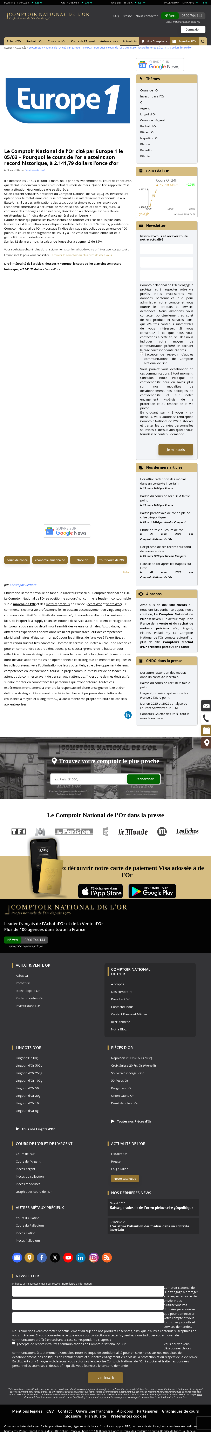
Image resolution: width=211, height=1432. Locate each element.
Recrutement (120, 1022)
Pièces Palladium (28, 1240)
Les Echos (187, 832)
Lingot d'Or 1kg (27, 1058)
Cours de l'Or (57, 41)
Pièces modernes (28, 1184)
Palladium (147, 150)
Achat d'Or (14, 41)
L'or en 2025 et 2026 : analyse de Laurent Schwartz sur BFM (163, 705)
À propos (117, 984)
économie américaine (50, 560)
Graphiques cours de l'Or (34, 1191)
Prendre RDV (184, 41)
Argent (145, 108)
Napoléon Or (149, 138)
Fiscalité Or (119, 1154)
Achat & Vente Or (33, 965)
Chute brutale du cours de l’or (161, 530)
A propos (154, 594)
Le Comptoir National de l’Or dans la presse (105, 815)
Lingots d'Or (28, 1047)
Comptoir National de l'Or (110, 593)
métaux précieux (58, 604)
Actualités (130, 41)
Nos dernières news (131, 1192)
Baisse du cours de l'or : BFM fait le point (165, 685)
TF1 (19, 832)
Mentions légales (27, 1411)
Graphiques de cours (180, 1411)
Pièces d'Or (122, 1047)
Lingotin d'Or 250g (29, 1073)
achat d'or (95, 604)
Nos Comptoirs (154, 41)
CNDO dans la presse (164, 660)
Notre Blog (119, 1029)
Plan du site (95, 1416)
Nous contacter (147, 16)
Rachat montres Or (29, 998)
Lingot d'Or (148, 114)
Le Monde (132, 832)
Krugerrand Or (121, 1088)
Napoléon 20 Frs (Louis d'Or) (131, 1058)
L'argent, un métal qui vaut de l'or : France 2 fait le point (165, 695)
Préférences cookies (129, 1416)
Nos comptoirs (121, 991)
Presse (127, 16)
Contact (65, 1411)
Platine (145, 144)
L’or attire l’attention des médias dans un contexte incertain (163, 481)
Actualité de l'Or (128, 1143)
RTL (162, 832)
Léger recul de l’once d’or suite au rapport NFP (101, 1426)
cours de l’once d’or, (117, 181)
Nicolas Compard (174, 522)
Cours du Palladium (30, 1225)
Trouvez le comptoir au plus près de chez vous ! (82, 255)
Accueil (8, 47)
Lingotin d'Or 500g (29, 1065)
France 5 (105, 832)
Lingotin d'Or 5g (27, 1110)
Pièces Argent (25, 1169)
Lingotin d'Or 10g (28, 1103)
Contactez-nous (122, 1007)
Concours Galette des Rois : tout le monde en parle (164, 716)
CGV (50, 1411)
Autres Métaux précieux (40, 1207)
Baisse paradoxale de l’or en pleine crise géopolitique (165, 515)
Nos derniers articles (164, 467)
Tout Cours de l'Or (111, 560)
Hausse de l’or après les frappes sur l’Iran (165, 566)
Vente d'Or (92, 923)
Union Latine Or (122, 1095)
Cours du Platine (27, 1218)
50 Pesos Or (119, 1080)
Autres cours (109, 41)
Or (142, 102)
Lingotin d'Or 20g (28, 1095)
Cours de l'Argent (83, 41)
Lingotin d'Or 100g (29, 1080)
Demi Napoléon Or (124, 1103)
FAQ (116, 16)
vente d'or (113, 604)
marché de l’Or (24, 604)
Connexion (193, 29)
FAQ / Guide (119, 1169)
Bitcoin (145, 156)
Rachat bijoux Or (28, 990)
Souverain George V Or (127, 1073)
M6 (40, 832)
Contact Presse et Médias (129, 1014)
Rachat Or (23, 983)
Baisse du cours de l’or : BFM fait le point (165, 498)
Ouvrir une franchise (94, 1411)
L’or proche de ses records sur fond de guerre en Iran (165, 549)
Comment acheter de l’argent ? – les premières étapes (37, 1426)
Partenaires (147, 1411)
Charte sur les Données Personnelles (168, 1397)
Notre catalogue (125, 1179)
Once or (82, 560)
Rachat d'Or (34, 41)
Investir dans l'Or (152, 96)
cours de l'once (17, 560)
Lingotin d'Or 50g (28, 1088)
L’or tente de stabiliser (145, 1426)
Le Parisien (74, 832)
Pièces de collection (30, 1176)
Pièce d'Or (147, 132)
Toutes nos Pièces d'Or (131, 1121)
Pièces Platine (25, 1233)
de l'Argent (61, 1143)
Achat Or (22, 975)
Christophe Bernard (35, 170)
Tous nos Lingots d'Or (35, 1129)
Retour (127, 572)
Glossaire (72, 1416)
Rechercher (145, 779)
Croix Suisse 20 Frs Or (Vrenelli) (133, 1065)
